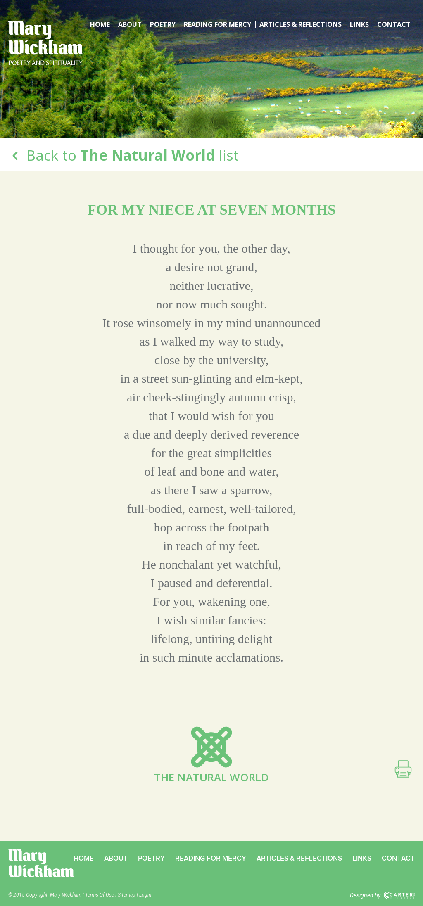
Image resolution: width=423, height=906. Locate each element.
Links (359, 24)
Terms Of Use (99, 895)
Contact (394, 24)
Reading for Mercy (217, 24)
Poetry (163, 24)
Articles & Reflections (300, 24)
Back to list (123, 155)
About (130, 24)
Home (100, 24)
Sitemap (126, 895)
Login (145, 895)
